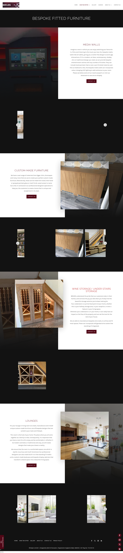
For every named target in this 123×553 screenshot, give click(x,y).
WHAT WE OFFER (84, 5)
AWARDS (100, 5)
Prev (17, 124)
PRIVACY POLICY (57, 540)
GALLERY (94, 5)
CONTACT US (117, 5)
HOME (76, 5)
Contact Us (91, 81)
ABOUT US (107, 5)
